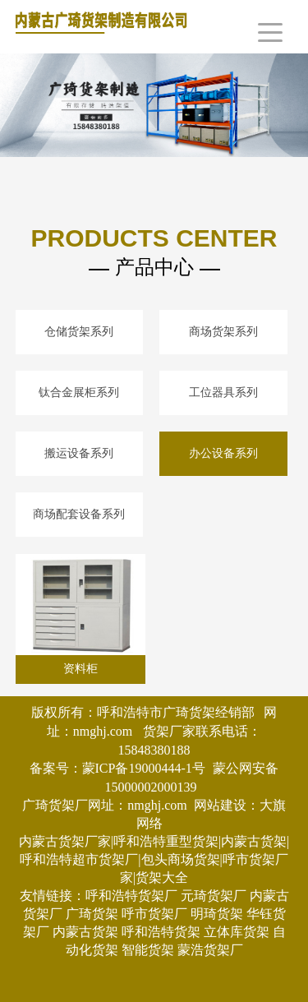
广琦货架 (92, 914)
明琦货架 (217, 914)
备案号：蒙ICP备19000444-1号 (117, 768)
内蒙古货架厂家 (65, 841)
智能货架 (148, 950)
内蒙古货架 (85, 932)
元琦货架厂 (213, 896)
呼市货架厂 (154, 914)
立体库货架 (236, 932)
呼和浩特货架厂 (131, 896)
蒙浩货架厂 (210, 950)
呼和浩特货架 (161, 932)
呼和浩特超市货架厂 (79, 859)
